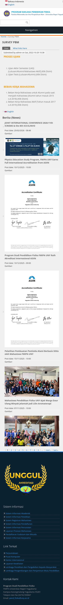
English (9, 4)
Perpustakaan (12, 553)
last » (56, 450)
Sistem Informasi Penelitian (18, 516)
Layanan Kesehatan (14, 563)
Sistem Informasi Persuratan (18, 527)
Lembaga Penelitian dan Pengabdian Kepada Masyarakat (31, 567)
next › (48, 450)
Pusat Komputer (13, 556)
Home (3, 36)
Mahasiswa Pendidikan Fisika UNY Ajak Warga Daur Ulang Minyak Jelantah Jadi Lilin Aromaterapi (31, 402)
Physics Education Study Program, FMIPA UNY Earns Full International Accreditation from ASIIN (31, 161)
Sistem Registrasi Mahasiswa (18, 520)
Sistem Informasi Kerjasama (18, 538)
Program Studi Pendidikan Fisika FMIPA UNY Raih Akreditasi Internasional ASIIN (30, 257)
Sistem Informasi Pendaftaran (19, 524)
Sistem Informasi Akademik (18, 513)
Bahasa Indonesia (14, 1)
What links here (20, 48)
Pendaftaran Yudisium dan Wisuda (21, 534)
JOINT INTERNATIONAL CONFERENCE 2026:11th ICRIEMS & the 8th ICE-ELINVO (29, 124)
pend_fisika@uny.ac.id (19, 598)
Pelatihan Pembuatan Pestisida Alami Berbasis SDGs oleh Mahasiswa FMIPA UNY (32, 353)
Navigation (31, 29)
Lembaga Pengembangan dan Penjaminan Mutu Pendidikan (32, 570)
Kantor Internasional (15, 560)
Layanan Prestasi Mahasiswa (18, 531)
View (7, 48)
